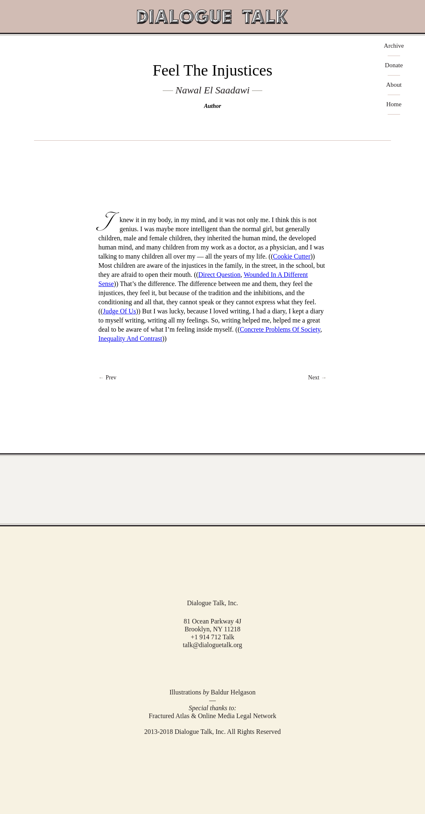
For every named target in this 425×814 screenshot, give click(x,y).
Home (394, 104)
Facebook (200, 667)
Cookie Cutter (291, 256)
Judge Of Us (119, 311)
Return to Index (212, 378)
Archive (394, 46)
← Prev (107, 377)
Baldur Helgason (233, 692)
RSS (224, 667)
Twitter (211, 667)
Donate (394, 65)
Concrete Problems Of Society (280, 329)
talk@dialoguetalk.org (212, 644)
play (212, 154)
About (394, 85)
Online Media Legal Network (237, 715)
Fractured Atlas (169, 715)
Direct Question (219, 274)
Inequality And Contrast (130, 338)
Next (317, 377)
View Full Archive (212, 490)
